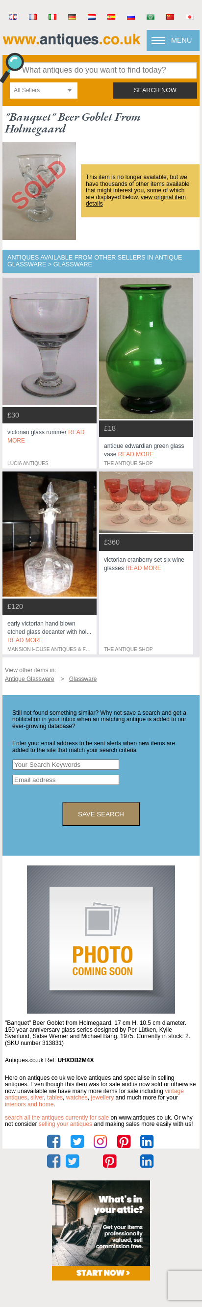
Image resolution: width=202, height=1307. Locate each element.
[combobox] (43, 90)
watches (77, 1097)
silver (37, 1097)
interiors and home (29, 1104)
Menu (181, 40)
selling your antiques (65, 1124)
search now (155, 90)
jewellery (102, 1097)
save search (101, 814)
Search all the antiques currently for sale (57, 1117)
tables (55, 1097)
